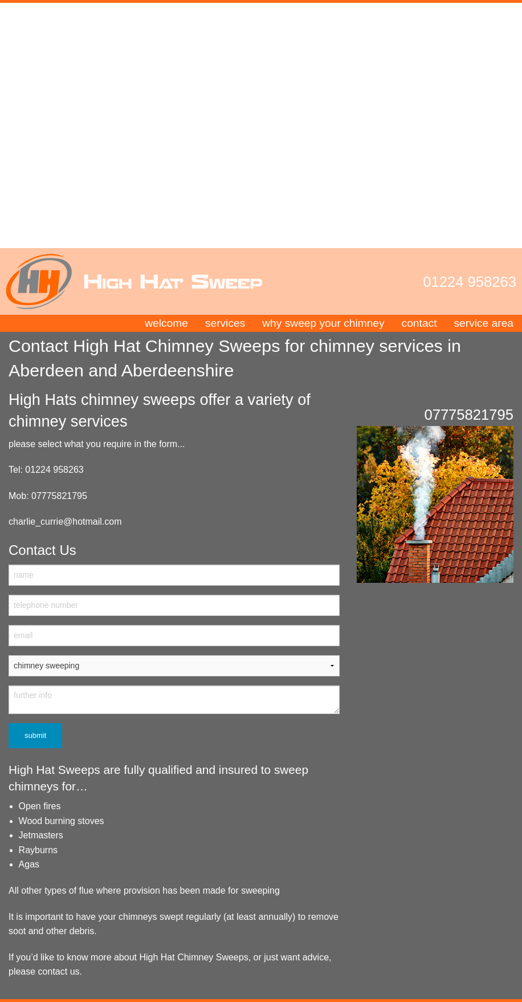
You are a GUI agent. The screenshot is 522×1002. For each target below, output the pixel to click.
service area (483, 323)
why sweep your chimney (323, 323)
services (225, 323)
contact (419, 323)
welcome (166, 323)
